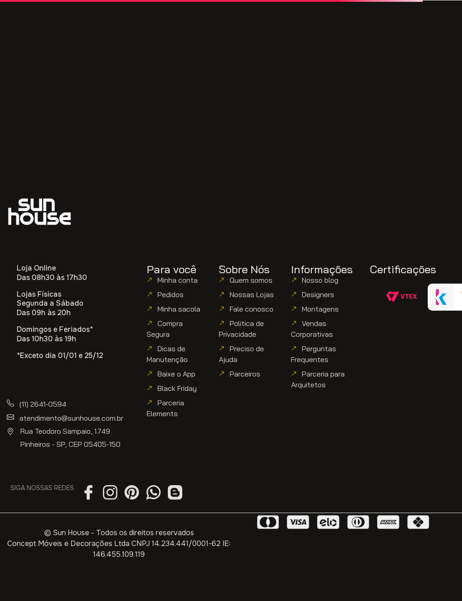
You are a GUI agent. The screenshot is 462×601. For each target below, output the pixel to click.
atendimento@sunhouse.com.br (71, 417)
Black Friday (177, 388)
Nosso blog (320, 279)
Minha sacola (178, 308)
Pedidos (170, 294)
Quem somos (251, 279)
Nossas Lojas (252, 294)
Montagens (320, 308)
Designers (318, 294)
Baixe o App (176, 373)
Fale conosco (251, 308)
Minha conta (177, 279)
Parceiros (245, 373)
